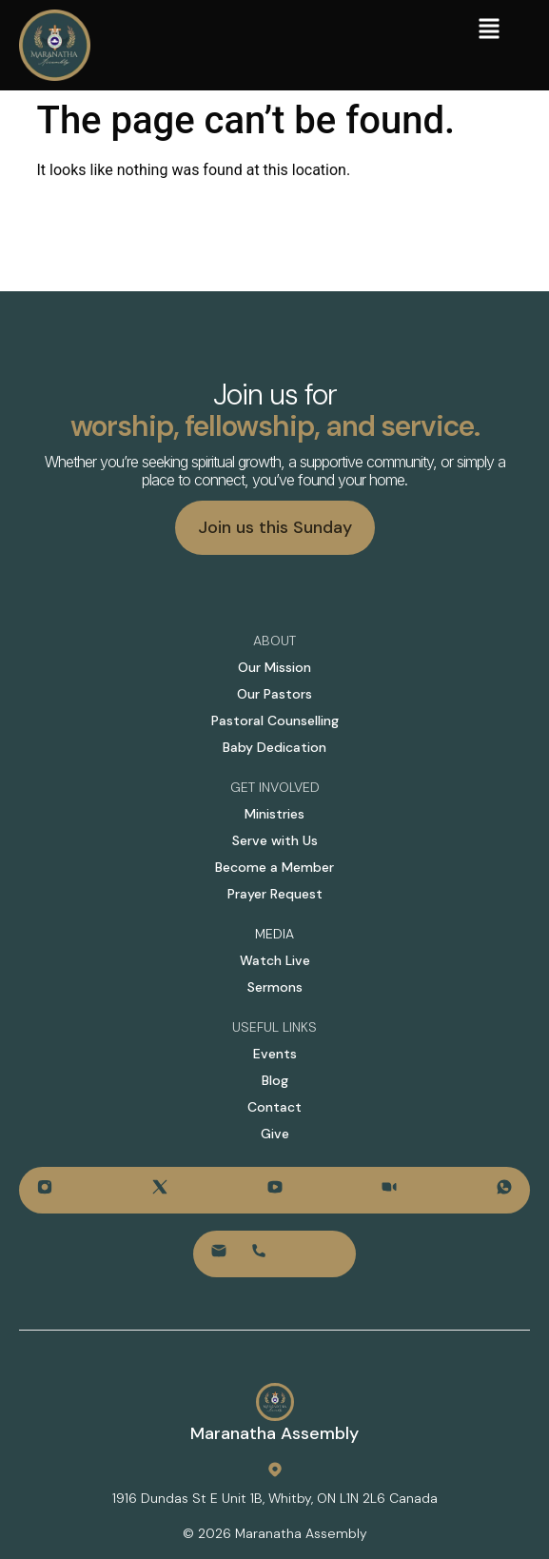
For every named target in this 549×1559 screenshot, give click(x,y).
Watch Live (275, 960)
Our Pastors (274, 693)
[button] (489, 31)
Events (275, 1053)
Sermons (275, 987)
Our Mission (274, 667)
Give (275, 1133)
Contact (274, 1106)
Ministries (274, 813)
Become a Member (274, 867)
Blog (275, 1080)
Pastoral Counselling (275, 720)
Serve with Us (275, 840)
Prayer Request (275, 893)
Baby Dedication (274, 747)
